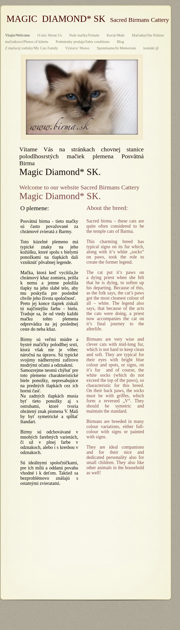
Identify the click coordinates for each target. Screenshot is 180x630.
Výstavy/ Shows (78, 48)
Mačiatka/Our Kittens (148, 35)
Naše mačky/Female (84, 35)
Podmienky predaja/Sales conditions (83, 42)
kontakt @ (151, 48)
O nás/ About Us (50, 35)
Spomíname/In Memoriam (117, 48)
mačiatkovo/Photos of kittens (27, 42)
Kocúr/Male (116, 35)
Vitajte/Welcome (18, 35)
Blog (120, 42)
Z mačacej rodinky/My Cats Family (32, 48)
